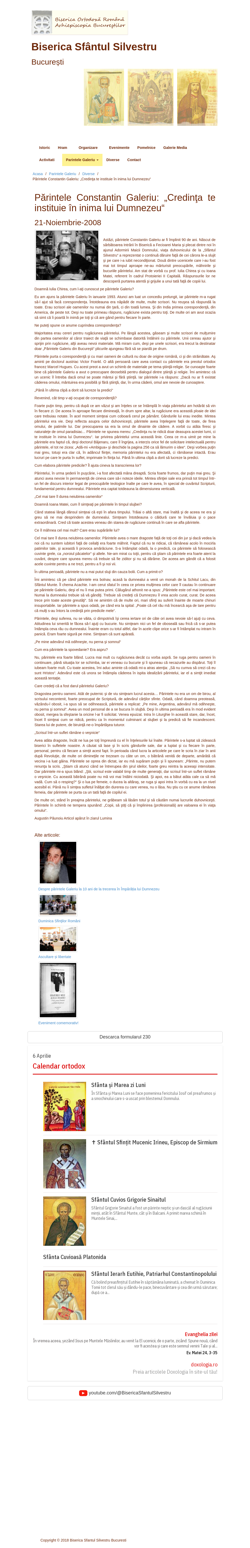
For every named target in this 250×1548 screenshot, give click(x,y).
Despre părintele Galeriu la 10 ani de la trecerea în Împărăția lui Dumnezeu (99, 889)
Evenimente (119, 148)
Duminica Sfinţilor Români (59, 921)
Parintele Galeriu (82, 160)
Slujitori (47, 1517)
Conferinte (49, 1509)
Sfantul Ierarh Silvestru (59, 1434)
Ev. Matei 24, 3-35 (202, 1352)
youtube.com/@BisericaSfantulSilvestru (125, 1393)
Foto (44, 1475)
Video (45, 1486)
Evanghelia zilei (201, 1334)
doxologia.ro (204, 1364)
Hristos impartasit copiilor (61, 1462)
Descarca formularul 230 (124, 1037)
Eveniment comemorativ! (59, 1023)
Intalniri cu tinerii (54, 1457)
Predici (46, 1499)
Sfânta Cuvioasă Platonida (74, 1257)
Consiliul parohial (54, 1522)
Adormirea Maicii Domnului (62, 1429)
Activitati (48, 160)
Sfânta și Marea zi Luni (118, 1085)
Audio (45, 1480)
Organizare (90, 148)
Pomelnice (146, 148)
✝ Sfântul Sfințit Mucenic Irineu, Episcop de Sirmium (154, 1142)
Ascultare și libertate (55, 957)
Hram (64, 148)
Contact (134, 160)
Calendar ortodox (59, 1066)
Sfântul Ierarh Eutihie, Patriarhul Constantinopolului (154, 1274)
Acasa (38, 174)
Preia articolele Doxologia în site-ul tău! (175, 1371)
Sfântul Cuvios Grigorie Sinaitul (128, 1199)
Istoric (44, 148)
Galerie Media (177, 148)
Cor (44, 1527)
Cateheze (48, 1504)
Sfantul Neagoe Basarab (60, 1439)
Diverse (113, 160)
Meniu (41, 135)
